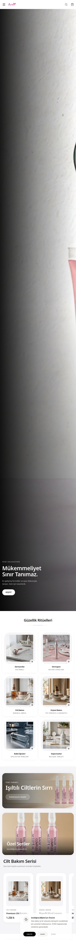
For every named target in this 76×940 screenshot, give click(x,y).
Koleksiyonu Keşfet (17, 797)
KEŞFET (9, 593)
